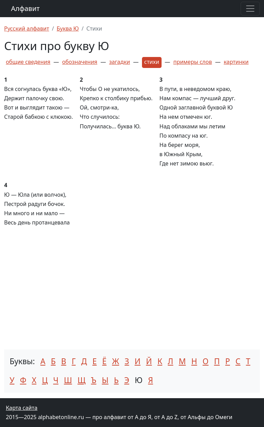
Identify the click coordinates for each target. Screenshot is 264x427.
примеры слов (192, 62)
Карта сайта (21, 408)
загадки (119, 62)
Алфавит (25, 8)
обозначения (79, 62)
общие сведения (28, 62)
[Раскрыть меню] (250, 8)
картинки (236, 62)
